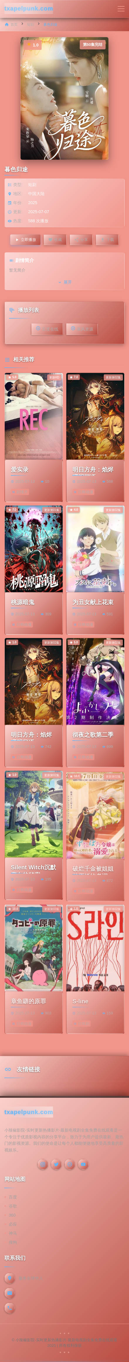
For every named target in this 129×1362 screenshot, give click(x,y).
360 (12, 1215)
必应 (13, 1224)
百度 (13, 1197)
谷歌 (13, 1206)
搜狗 (13, 1242)
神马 (13, 1233)
